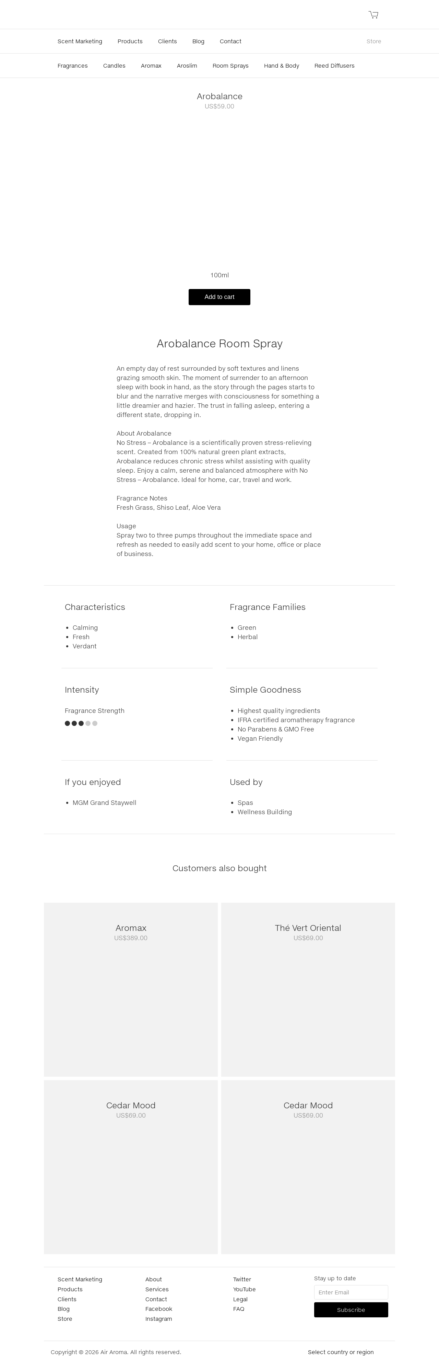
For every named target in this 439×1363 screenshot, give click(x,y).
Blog (198, 41)
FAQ (238, 1308)
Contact (230, 41)
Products (130, 41)
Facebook (158, 1308)
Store (374, 41)
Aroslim (187, 65)
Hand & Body (281, 65)
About (153, 1279)
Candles (114, 65)
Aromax (151, 65)
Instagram (158, 1318)
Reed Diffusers (335, 65)
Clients (167, 41)
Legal (240, 1299)
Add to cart (219, 296)
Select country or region (341, 1352)
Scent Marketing (80, 41)
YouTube (244, 1289)
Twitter (242, 1279)
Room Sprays (231, 65)
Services (157, 1289)
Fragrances (73, 65)
